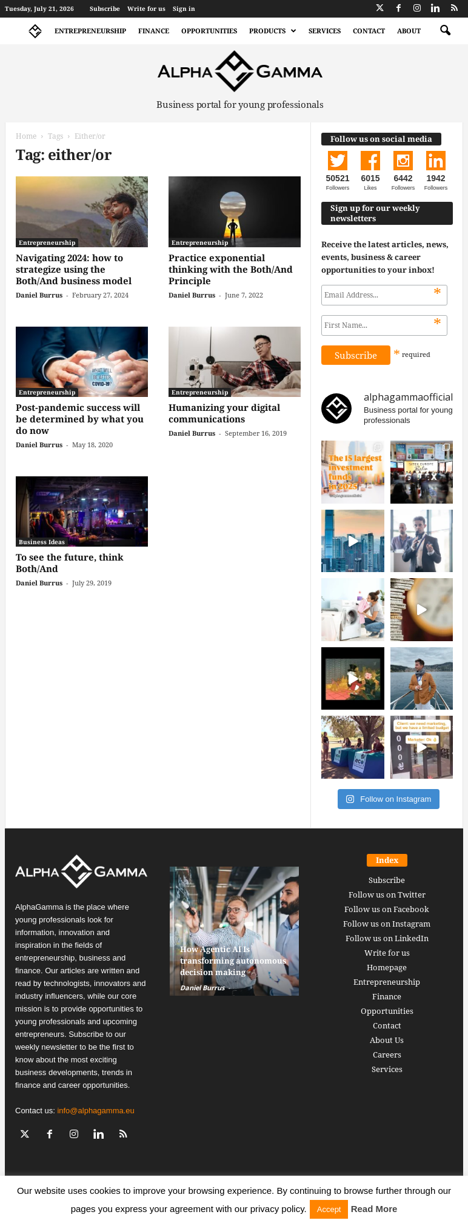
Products (272, 31)
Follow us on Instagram (386, 923)
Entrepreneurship (90, 30)
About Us (387, 1039)
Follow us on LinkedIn (387, 938)
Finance (153, 30)
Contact (369, 30)
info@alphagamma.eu (95, 1110)
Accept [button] (329, 1209)
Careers (387, 1054)
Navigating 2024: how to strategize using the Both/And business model (74, 269)
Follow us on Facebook (386, 909)
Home (26, 136)
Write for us (146, 8)
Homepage (387, 967)
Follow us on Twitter (387, 894)
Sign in (184, 8)
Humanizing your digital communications (224, 413)
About (409, 30)
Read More (374, 1209)
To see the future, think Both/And (70, 563)
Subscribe (105, 8)
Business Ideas (42, 542)
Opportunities (209, 30)
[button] (445, 31)
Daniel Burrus (39, 294)
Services (325, 30)
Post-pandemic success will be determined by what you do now (80, 418)
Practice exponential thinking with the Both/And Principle (231, 269)
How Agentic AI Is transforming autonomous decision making (233, 961)
